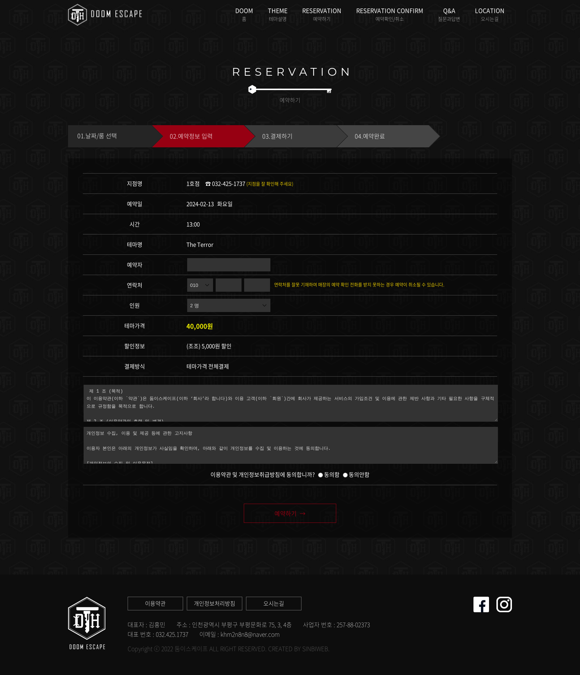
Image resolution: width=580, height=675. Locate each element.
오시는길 (273, 603)
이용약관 (155, 603)
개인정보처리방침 (214, 603)
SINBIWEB (315, 648)
